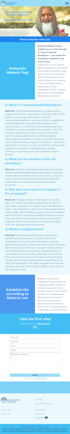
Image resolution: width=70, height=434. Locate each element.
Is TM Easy (39, 399)
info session (44, 323)
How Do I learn (6, 410)
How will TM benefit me (44, 404)
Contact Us (5, 414)
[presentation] (25, 369)
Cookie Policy (40, 414)
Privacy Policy (41, 378)
